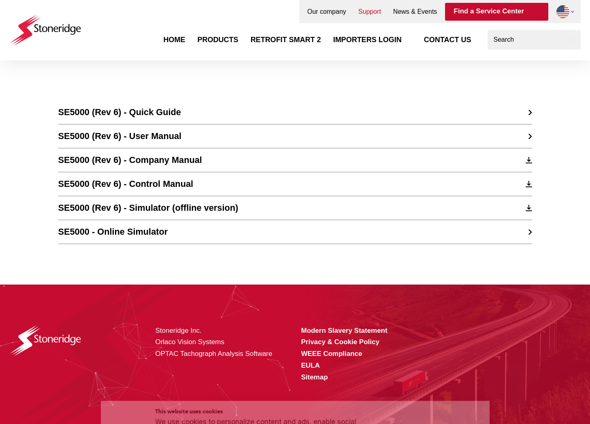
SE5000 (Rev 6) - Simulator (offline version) (148, 208)
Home (174, 39)
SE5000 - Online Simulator (113, 232)
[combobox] (534, 39)
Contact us (447, 39)
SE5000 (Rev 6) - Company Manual (130, 160)
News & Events (415, 12)
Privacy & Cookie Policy (206, 400)
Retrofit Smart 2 (286, 39)
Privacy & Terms (317, 400)
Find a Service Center (489, 11)
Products (218, 39)
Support (369, 12)
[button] (562, 11)
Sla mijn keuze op (431, 376)
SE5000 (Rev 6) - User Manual (120, 136)
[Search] (570, 40)
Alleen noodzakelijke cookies (432, 393)
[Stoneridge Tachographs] (45, 26)
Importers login (367, 39)
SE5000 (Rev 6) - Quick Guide (119, 112)
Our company (326, 12)
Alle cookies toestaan (431, 358)
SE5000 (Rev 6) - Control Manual (126, 184)
